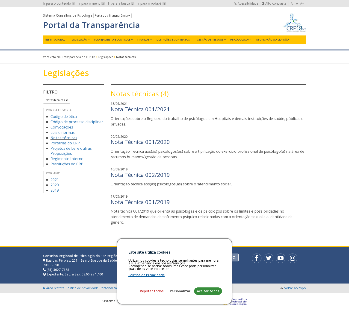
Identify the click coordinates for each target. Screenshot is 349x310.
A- (292, 3)
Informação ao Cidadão (272, 39)
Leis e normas (62, 132)
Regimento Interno (66, 158)
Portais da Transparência (112, 16)
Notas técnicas (57, 100)
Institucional (55, 39)
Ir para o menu (91, 3)
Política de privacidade (82, 288)
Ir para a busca (121, 3)
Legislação (79, 39)
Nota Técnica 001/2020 (140, 142)
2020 (54, 184)
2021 (54, 179)
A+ (302, 3)
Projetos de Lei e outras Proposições (71, 151)
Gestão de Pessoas (210, 39)
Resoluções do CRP (66, 164)
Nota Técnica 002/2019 (140, 174)
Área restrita (54, 288)
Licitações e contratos (173, 39)
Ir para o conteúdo (59, 3)
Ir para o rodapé (151, 3)
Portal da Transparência (91, 25)
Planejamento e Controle (112, 39)
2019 (54, 190)
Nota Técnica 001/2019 (140, 202)
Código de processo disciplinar (76, 121)
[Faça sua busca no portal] (193, 257)
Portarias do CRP (65, 143)
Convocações (61, 127)
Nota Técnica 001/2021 (140, 109)
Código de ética (63, 116)
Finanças (143, 39)
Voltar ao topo (295, 288)
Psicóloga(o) (239, 39)
